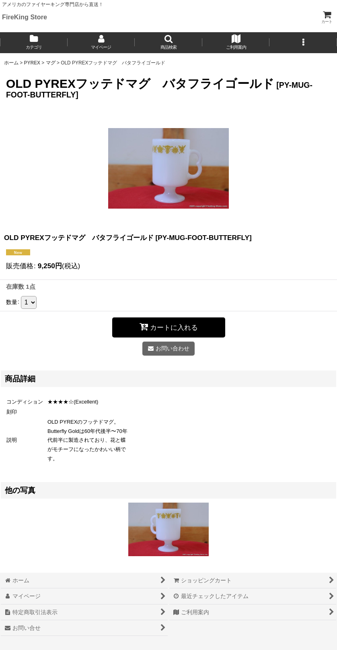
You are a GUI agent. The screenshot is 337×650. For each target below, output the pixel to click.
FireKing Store (24, 17)
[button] (168, 42)
